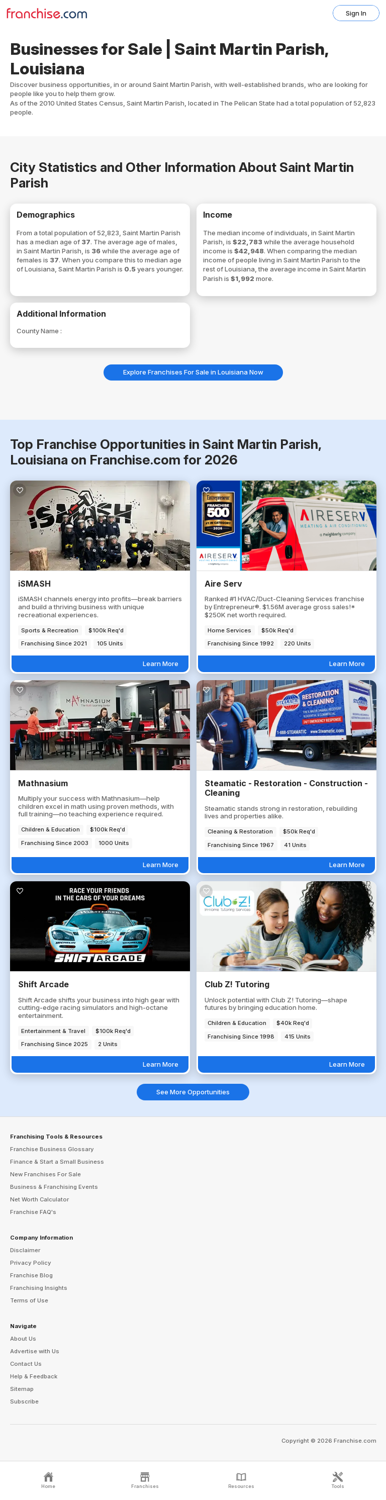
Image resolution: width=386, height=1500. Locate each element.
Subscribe (24, 1401)
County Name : (39, 331)
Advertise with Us (34, 1351)
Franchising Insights (38, 1287)
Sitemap (22, 1388)
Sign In (356, 13)
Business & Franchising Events (54, 1186)
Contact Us (26, 1363)
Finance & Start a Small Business (57, 1161)
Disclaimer (25, 1250)
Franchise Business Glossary (52, 1149)
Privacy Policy (30, 1262)
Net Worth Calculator (39, 1199)
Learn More (160, 664)
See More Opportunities (193, 1092)
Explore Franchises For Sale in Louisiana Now (193, 372)
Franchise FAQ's (33, 1211)
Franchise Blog (31, 1275)
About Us (23, 1338)
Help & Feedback (33, 1376)
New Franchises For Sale (45, 1174)
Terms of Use (29, 1300)
